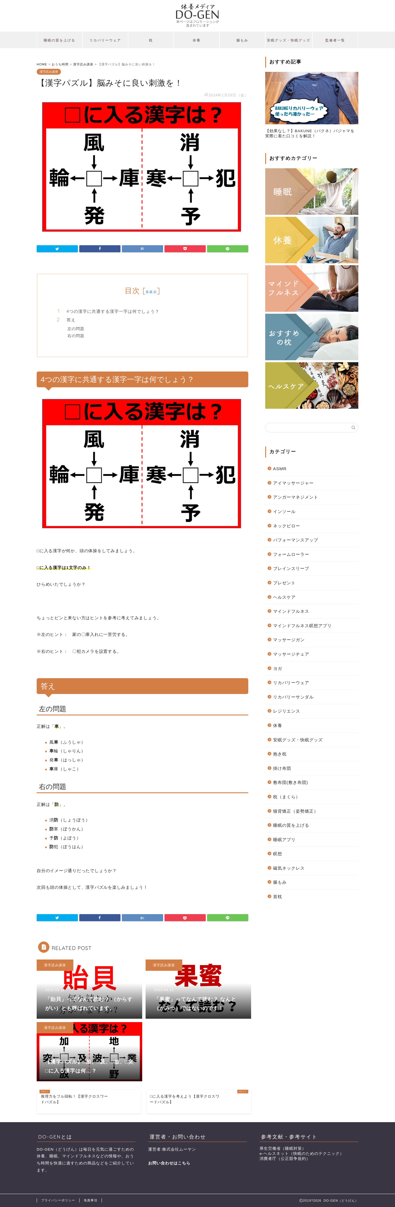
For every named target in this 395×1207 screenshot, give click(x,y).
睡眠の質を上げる (59, 40)
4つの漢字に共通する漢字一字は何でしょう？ (113, 311)
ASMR (280, 468)
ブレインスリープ (291, 568)
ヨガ (277, 668)
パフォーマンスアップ (295, 540)
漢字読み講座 (49, 71)
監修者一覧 (335, 40)
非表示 (151, 292)
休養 (197, 40)
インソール (284, 511)
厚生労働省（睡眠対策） (283, 1148)
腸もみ (242, 40)
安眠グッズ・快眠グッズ (288, 40)
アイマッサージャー (293, 483)
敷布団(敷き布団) (290, 782)
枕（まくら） (286, 796)
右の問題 (75, 335)
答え (71, 319)
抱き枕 (280, 753)
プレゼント (284, 582)
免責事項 (90, 1200)
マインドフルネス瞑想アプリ (302, 625)
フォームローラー (291, 554)
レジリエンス (286, 711)
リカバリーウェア (105, 40)
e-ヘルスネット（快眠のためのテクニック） (302, 1153)
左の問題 (75, 328)
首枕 (277, 896)
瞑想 (277, 853)
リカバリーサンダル (293, 697)
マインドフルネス (291, 611)
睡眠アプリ (284, 839)
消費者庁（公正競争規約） (285, 1159)
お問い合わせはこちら (169, 1163)
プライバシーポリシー (58, 1200)
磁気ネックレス (289, 868)
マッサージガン (289, 639)
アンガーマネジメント (295, 497)
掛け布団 (282, 768)
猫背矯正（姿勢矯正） (295, 811)
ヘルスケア (284, 597)
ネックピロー (286, 525)
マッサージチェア (291, 654)
